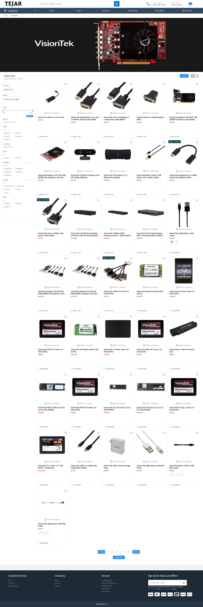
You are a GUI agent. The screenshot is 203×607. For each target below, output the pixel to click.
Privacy (57, 583)
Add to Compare (53, 113)
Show (5, 95)
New (8, 147)
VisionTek (10, 122)
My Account (179, 4)
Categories (13, 10)
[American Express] (164, 594)
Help (10, 580)
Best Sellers (159, 11)
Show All (118, 557)
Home (51, 11)
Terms (57, 586)
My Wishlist (106, 591)
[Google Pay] (190, 594)
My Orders (106, 589)
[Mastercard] (158, 594)
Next (135, 552)
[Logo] (13, 6)
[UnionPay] (177, 594)
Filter (184, 76)
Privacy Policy (152, 589)
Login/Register (107, 580)
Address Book (107, 586)
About (57, 580)
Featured (105, 11)
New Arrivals (132, 11)
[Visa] (151, 594)
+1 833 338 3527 (158, 4)
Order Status (13, 586)
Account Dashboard (109, 583)
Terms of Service (166, 589)
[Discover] (171, 594)
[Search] (116, 3)
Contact (11, 583)
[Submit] (184, 583)
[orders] (18, 89)
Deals (79, 11)
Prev (102, 552)
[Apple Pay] (183, 594)
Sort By (6, 85)
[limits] (18, 99)
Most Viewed (187, 11)
